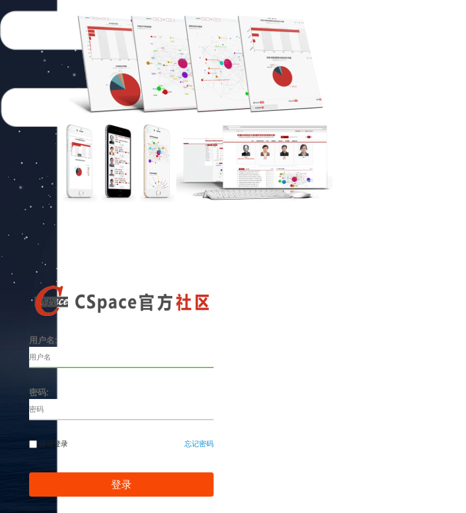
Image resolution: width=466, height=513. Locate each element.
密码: (39, 392)
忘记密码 (199, 444)
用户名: (43, 340)
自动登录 (48, 444)
